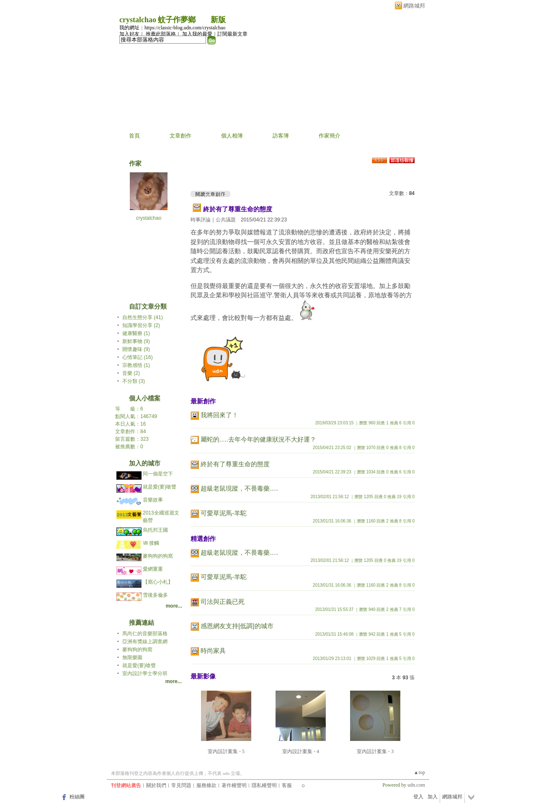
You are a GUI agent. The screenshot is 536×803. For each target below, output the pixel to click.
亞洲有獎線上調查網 (145, 641)
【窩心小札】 (158, 582)
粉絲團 (77, 797)
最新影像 (203, 676)
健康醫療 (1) (136, 333)
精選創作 (203, 538)
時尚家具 (213, 650)
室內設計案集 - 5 (226, 751)
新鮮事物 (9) (136, 341)
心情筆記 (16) (137, 357)
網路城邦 (414, 6)
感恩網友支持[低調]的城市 (237, 625)
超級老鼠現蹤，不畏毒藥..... (239, 488)
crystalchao (149, 218)
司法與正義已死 (223, 601)
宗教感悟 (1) (136, 365)
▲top (419, 772)
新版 (218, 20)
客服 (287, 785)
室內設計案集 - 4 (300, 751)
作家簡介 (329, 136)
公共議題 (226, 220)
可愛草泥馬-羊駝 (224, 513)
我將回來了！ (219, 414)
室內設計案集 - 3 (375, 751)
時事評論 (201, 220)
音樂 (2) (131, 373)
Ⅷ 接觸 (151, 543)
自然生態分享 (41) (142, 317)
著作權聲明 (234, 785)
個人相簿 (232, 136)
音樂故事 (153, 500)
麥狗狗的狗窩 (158, 556)
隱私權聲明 (264, 785)
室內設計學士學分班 (145, 673)
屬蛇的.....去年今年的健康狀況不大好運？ (258, 439)
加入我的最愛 (197, 34)
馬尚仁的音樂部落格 (145, 634)
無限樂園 (132, 657)
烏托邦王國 (155, 530)
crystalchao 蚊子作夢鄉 (157, 20)
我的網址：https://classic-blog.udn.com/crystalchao (172, 28)
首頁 (134, 136)
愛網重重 (153, 569)
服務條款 (206, 785)
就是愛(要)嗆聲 (159, 487)
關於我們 (156, 785)
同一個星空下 (158, 474)
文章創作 (180, 136)
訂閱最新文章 (232, 34)
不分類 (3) (133, 381)
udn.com (416, 785)
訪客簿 (281, 136)
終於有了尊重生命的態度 (237, 209)
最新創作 (203, 401)
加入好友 (129, 34)
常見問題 (181, 785)
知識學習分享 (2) (141, 325)
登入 (418, 797)
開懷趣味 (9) (136, 349)
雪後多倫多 (155, 595)
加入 (433, 797)
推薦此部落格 (161, 34)
